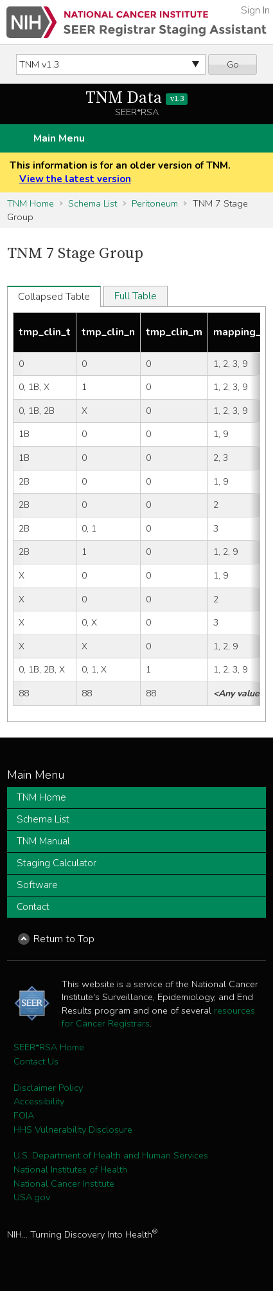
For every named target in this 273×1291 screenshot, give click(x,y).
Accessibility (38, 1101)
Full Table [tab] (135, 296)
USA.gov (31, 1197)
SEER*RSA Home (48, 1047)
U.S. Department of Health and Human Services (110, 1155)
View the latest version (75, 178)
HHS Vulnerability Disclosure (72, 1129)
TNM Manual (43, 841)
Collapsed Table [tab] (54, 297)
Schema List (92, 203)
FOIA (23, 1115)
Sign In (255, 10)
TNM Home (30, 203)
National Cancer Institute (63, 1183)
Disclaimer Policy (48, 1087)
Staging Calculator (56, 863)
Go (233, 64)
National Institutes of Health (70, 1169)
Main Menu (59, 138)
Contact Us (35, 1061)
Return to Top (63, 939)
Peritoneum (155, 203)
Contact (33, 906)
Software (37, 884)
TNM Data (136, 98)
